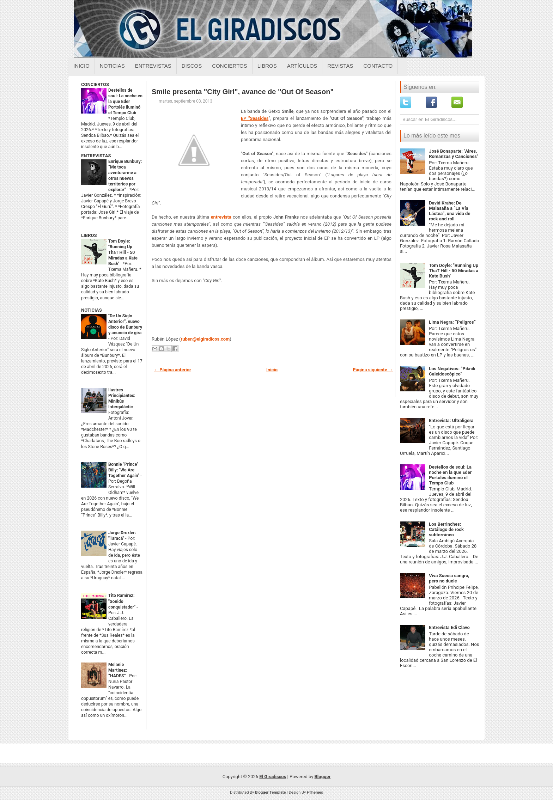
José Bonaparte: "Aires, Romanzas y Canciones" (453, 153)
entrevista (221, 217)
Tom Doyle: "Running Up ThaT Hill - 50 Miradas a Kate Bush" (123, 252)
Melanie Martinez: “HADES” (117, 670)
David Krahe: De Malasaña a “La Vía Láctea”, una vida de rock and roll (449, 210)
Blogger (323, 776)
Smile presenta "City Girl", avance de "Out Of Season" (243, 91)
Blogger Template (270, 792)
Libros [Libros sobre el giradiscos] (267, 66)
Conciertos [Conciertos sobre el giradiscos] (229, 66)
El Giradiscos (272, 776)
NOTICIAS (91, 310)
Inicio (81, 66)
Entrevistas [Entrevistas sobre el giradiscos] (153, 66)
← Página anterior (172, 369)
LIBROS (89, 235)
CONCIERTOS (95, 84)
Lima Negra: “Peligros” (452, 322)
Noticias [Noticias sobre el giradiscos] (112, 66)
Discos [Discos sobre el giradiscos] (192, 66)
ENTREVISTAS (96, 155)
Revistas (340, 66)
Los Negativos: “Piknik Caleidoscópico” (452, 371)
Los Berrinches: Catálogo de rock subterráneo (446, 529)
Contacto (378, 66)
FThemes (315, 792)
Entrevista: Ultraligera (451, 420)
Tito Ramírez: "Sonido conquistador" (122, 601)
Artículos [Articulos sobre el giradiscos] (302, 66)
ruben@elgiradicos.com (205, 339)
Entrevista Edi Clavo (449, 627)
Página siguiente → (373, 369)
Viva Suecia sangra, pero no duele (449, 578)
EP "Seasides (254, 118)
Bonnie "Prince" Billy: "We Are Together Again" (124, 470)
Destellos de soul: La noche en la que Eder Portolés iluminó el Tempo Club (125, 101)
